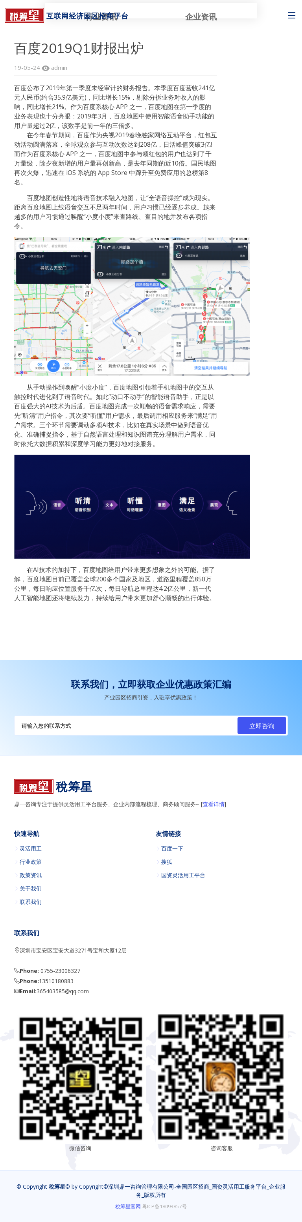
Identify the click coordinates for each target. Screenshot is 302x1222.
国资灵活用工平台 (183, 875)
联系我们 (31, 902)
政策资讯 (31, 875)
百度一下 (172, 848)
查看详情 (214, 804)
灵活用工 (31, 848)
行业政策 (31, 862)
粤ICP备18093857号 (164, 1206)
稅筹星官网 (128, 1206)
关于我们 (31, 888)
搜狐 (166, 862)
